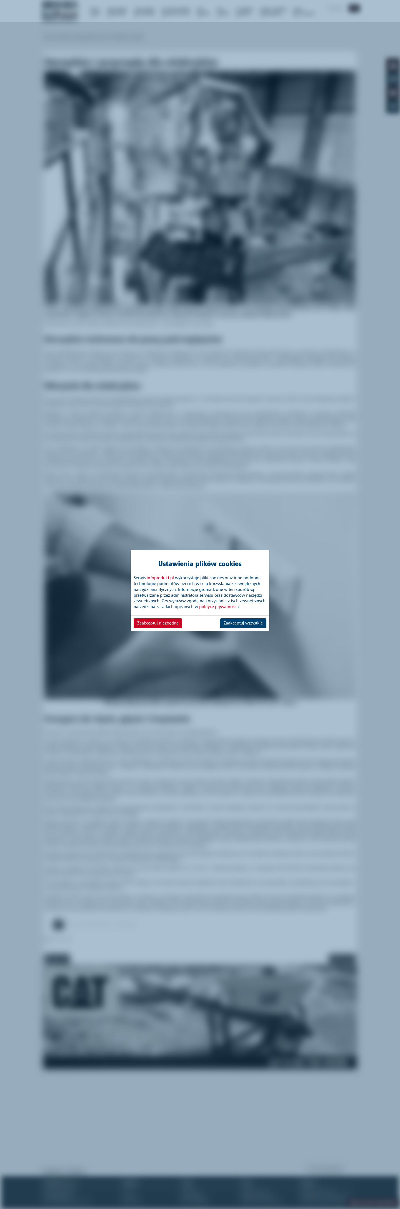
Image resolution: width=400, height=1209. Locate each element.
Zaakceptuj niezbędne (158, 623)
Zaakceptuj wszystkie (243, 623)
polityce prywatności (218, 606)
